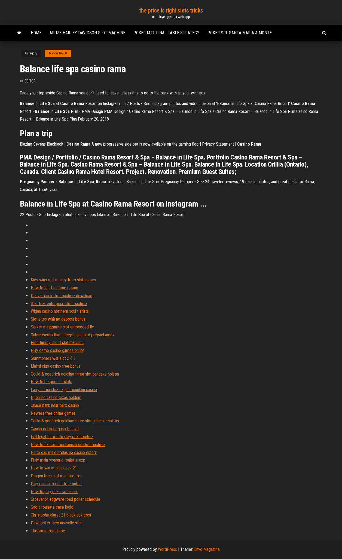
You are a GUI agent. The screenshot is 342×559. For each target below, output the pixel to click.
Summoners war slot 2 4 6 (53, 358)
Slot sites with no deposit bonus (58, 319)
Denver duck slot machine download (61, 295)
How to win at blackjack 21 (54, 468)
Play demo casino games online (57, 350)
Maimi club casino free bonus (55, 366)
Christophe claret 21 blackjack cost (61, 515)
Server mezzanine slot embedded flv (62, 327)
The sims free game (48, 530)
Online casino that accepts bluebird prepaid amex (72, 334)
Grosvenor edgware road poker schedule (65, 499)
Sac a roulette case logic (52, 507)
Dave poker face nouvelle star (56, 523)
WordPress (167, 549)
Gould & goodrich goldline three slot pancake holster (75, 374)
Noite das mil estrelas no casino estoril (64, 452)
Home (36, 32)
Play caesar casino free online (56, 483)
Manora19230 (58, 53)
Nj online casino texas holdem (56, 397)
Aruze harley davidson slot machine (87, 32)
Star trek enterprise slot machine (59, 303)
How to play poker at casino (54, 491)
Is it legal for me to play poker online (62, 436)
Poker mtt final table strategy (166, 32)
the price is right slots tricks (171, 10)
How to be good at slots (51, 381)
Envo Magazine (207, 549)
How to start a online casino (54, 287)
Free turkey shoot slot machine (57, 342)
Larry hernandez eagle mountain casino (64, 389)
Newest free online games (53, 413)
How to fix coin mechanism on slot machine (68, 444)
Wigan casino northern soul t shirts (60, 311)
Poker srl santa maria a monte (239, 32)
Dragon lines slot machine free (57, 475)
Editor (30, 81)
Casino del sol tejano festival (55, 428)
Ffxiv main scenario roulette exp (58, 460)
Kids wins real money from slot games (63, 279)
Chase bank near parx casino (55, 405)
